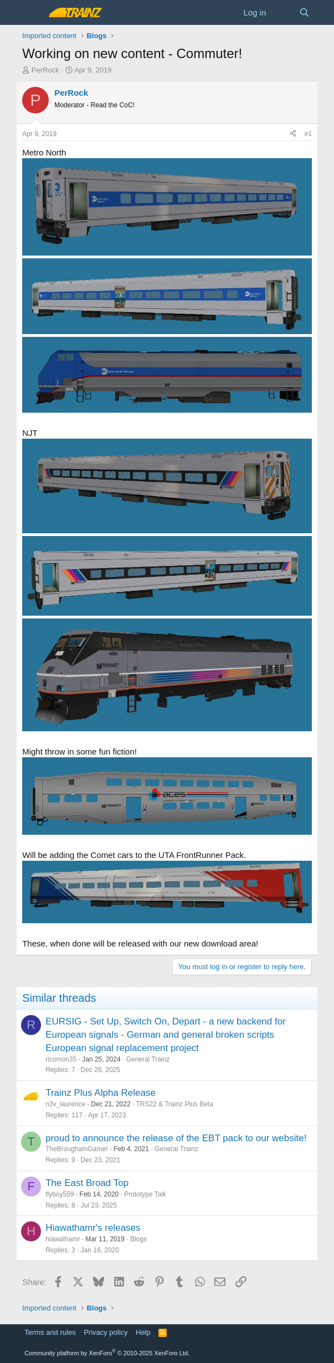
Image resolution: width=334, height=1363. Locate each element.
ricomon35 (60, 1059)
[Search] (304, 12)
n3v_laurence (65, 1104)
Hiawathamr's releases (92, 1227)
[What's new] (282, 12)
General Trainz (148, 1059)
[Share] (293, 134)
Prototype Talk (145, 1194)
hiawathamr (62, 1239)
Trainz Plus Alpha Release (100, 1093)
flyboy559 (59, 1194)
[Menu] (32, 13)
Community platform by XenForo (106, 1353)
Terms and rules (49, 1332)
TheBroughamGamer (76, 1149)
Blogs (138, 1239)
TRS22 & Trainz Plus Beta (174, 1104)
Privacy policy (105, 1332)
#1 (307, 134)
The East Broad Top (87, 1183)
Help (143, 1332)
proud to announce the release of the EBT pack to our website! (175, 1138)
